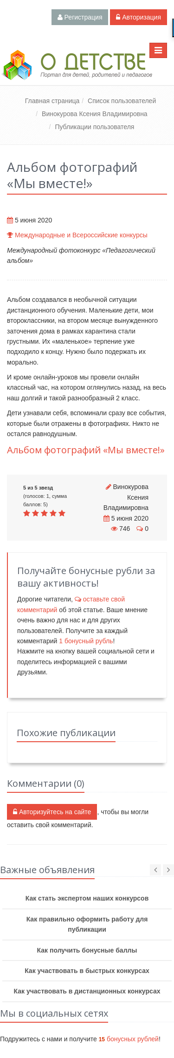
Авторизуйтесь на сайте (52, 812)
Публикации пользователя (94, 127)
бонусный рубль (86, 641)
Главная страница (52, 100)
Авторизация (138, 17)
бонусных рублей (129, 1039)
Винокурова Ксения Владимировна (95, 114)
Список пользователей (122, 100)
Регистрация (80, 17)
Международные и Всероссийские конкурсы (81, 235)
